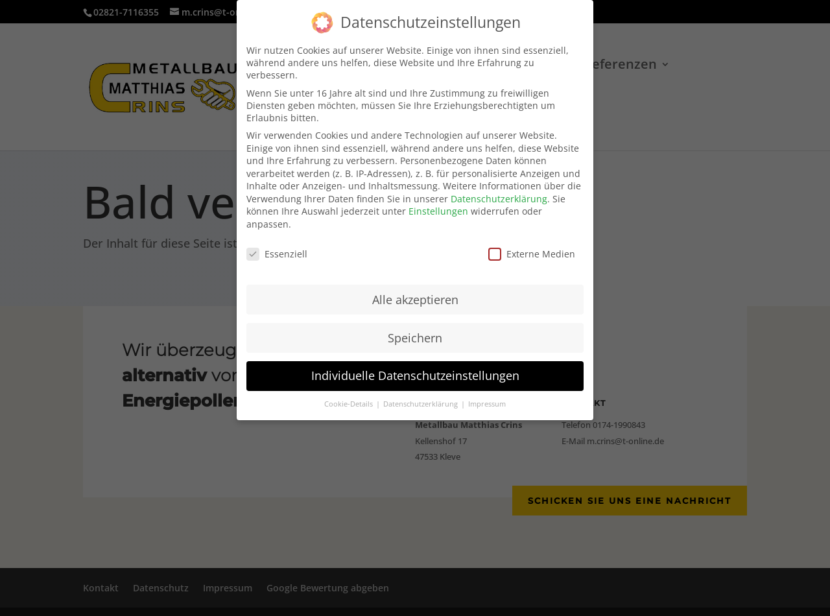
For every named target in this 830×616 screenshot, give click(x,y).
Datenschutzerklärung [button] (421, 395)
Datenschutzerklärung (499, 190)
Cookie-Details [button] (349, 395)
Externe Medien (531, 245)
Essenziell (276, 245)
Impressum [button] (487, 395)
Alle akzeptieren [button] (415, 290)
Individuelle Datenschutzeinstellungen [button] (415, 367)
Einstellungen (438, 202)
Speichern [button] (415, 329)
